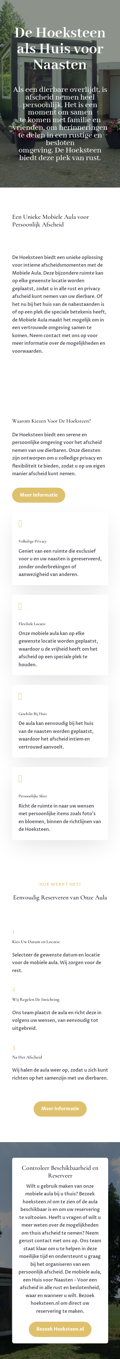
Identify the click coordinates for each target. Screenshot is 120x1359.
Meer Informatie (39, 495)
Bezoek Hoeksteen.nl (60, 1329)
